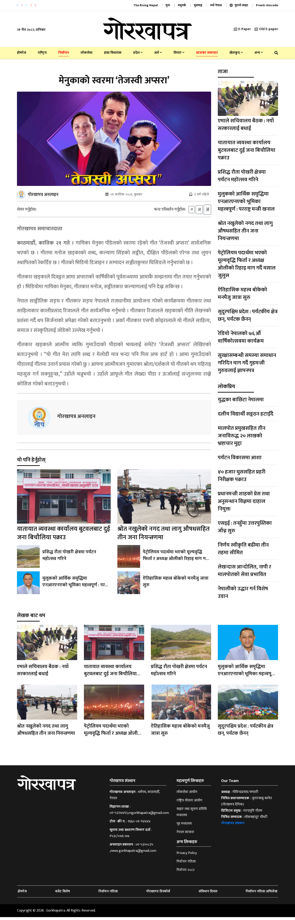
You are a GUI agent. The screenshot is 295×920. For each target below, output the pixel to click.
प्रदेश (138, 53)
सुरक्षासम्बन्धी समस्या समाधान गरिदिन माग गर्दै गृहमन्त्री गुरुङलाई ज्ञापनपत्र (247, 363)
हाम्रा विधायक (113, 53)
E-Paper (242, 29)
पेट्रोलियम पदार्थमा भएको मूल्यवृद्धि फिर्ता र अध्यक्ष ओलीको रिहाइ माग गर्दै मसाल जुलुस (176, 561)
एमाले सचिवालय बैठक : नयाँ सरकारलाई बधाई (246, 124)
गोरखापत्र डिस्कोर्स (158, 894)
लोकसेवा (86, 53)
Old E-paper (266, 29)
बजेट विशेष (62, 894)
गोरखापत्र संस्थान (232, 826)
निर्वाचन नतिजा (186, 864)
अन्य (258, 53)
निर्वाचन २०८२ (186, 873)
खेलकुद (236, 53)
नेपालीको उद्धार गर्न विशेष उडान (243, 592)
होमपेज (21, 53)
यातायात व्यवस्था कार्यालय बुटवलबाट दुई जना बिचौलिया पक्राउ (63, 536)
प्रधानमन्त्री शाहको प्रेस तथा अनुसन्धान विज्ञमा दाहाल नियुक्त (244, 501)
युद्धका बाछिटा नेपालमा (241, 399)
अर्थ (158, 53)
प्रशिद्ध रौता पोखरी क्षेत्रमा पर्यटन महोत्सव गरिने (76, 558)
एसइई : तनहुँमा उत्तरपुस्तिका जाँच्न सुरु (245, 527)
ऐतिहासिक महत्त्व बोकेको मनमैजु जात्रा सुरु (174, 585)
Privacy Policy (187, 856)
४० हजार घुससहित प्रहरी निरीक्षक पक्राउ (241, 475)
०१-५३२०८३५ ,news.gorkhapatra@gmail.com (133, 850)
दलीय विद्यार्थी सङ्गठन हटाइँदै (245, 414)
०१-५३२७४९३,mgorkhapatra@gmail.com (139, 816)
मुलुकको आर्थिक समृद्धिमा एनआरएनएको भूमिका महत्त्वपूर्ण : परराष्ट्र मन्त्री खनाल (76, 585)
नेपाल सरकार (185, 835)
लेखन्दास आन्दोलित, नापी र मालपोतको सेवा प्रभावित (244, 570)
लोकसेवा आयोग (187, 795)
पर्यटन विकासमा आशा (240, 457)
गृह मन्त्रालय (184, 826)
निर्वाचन (63, 53)
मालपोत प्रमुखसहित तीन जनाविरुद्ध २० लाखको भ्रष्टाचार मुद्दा (241, 436)
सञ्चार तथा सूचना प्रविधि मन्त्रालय (192, 815)
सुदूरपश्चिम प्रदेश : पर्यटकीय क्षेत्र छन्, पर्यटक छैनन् (248, 315)
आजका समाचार (207, 53)
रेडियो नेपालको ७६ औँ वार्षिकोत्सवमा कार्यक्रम (241, 337)
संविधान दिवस (208, 894)
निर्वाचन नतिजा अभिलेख (261, 894)
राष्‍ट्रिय (42, 53)
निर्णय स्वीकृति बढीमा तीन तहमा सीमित (243, 549)
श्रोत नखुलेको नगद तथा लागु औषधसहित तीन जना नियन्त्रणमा (163, 536)
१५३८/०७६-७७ (119, 839)
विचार (179, 53)
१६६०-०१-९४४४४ (139, 824)
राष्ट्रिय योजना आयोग (189, 803)
